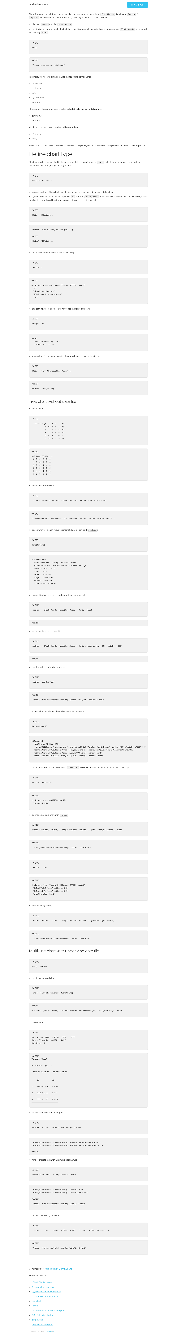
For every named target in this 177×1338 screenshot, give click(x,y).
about (55, 1331)
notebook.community (39, 4)
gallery (49, 1331)
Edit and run (137, 5)
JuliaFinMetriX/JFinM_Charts (58, 1268)
